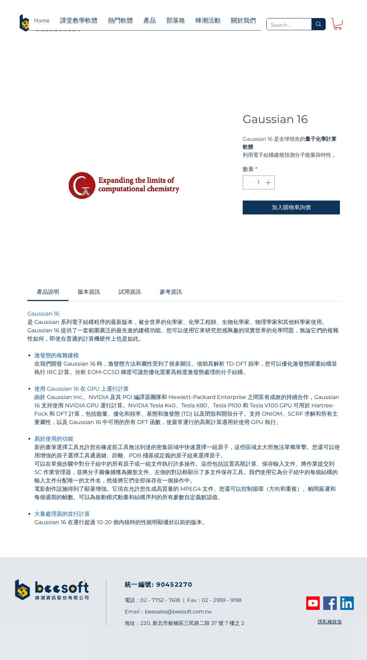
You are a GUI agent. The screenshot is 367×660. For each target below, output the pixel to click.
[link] (338, 24)
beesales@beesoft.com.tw (178, 611)
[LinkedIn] (347, 603)
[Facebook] (330, 603)
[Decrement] (248, 182)
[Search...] (284, 25)
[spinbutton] (258, 182)
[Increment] (269, 182)
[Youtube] (313, 603)
